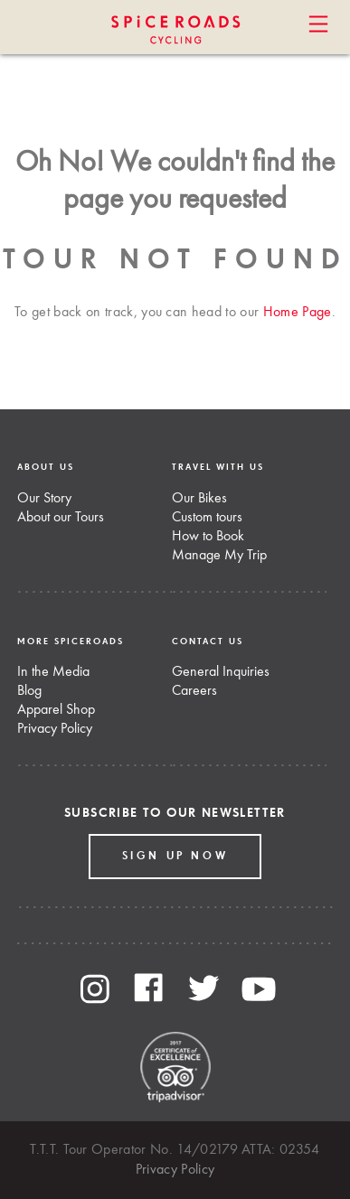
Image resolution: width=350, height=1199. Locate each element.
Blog (29, 691)
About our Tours (60, 518)
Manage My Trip (219, 555)
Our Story (44, 499)
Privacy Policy (54, 729)
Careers (194, 691)
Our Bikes (199, 499)
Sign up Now (175, 856)
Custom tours (207, 518)
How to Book (208, 536)
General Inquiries (221, 672)
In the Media (53, 672)
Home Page (297, 312)
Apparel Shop (56, 710)
